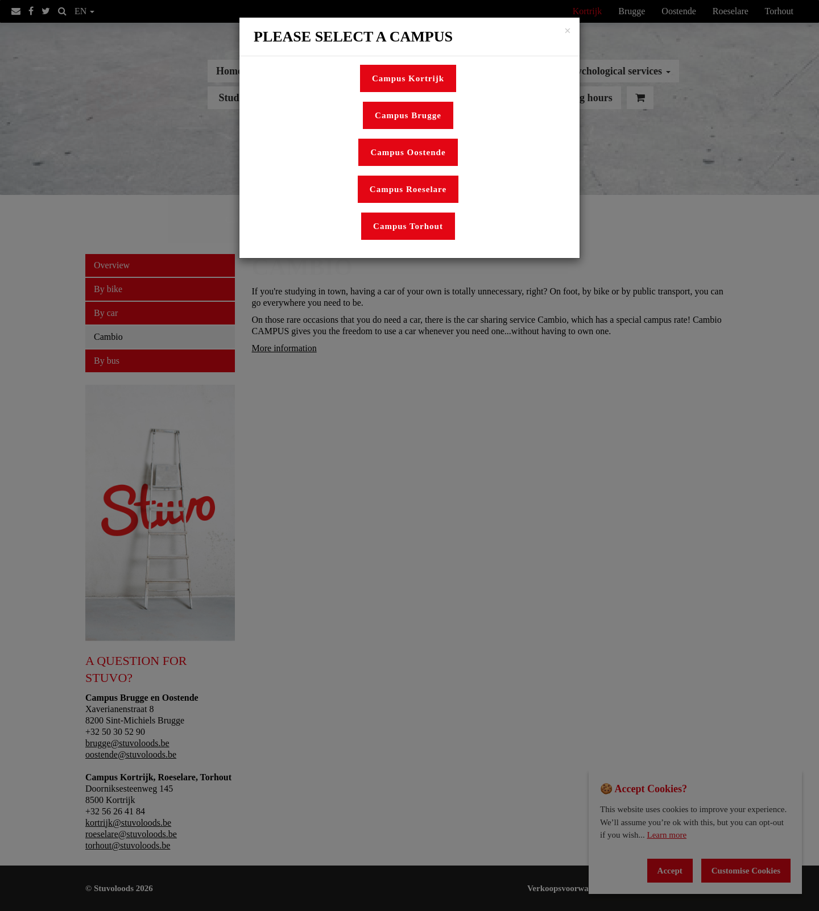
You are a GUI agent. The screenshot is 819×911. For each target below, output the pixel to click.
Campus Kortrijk (408, 78)
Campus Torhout (408, 226)
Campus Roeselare (408, 189)
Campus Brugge (408, 115)
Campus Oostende (407, 152)
